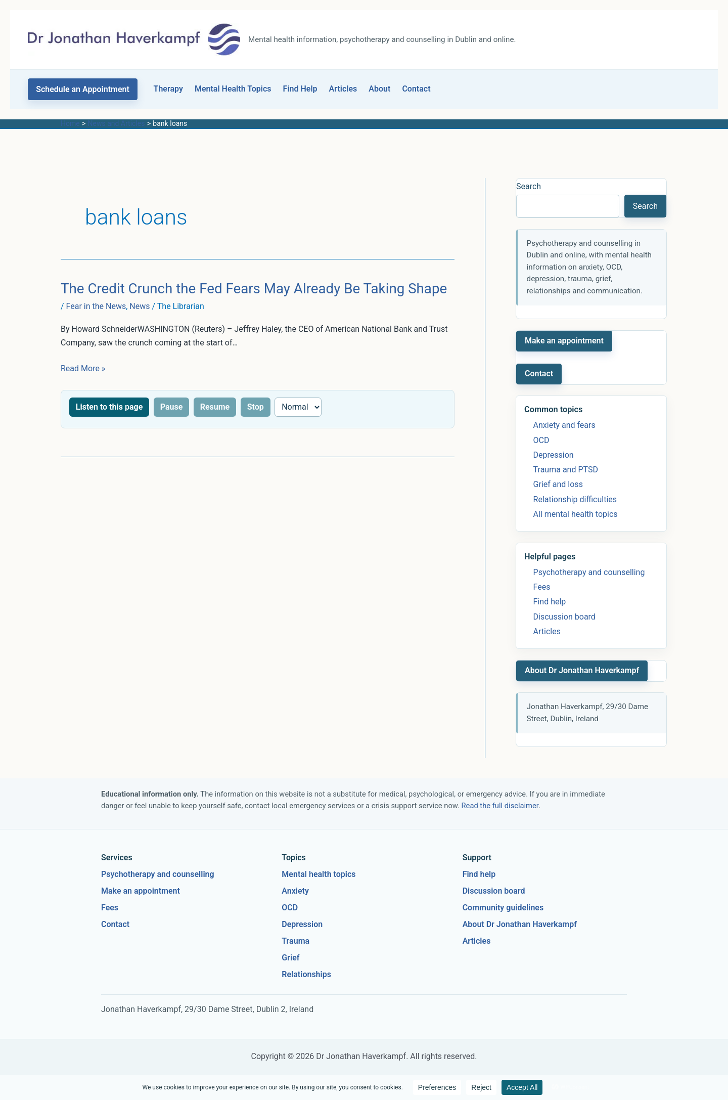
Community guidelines (503, 907)
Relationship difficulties (575, 499)
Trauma (295, 941)
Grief (290, 957)
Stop (255, 407)
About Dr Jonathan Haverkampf (582, 670)
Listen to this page (109, 407)
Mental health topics (318, 874)
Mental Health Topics (233, 89)
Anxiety (295, 891)
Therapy (168, 89)
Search (528, 186)
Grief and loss (558, 484)
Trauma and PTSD (565, 469)
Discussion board (564, 617)
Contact (416, 89)
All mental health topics (575, 514)
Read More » (83, 368)
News (139, 306)
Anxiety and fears (564, 425)
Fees (542, 587)
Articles (343, 89)
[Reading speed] (298, 407)
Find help (549, 601)
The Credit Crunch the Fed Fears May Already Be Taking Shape (254, 288)
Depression (553, 455)
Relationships (306, 974)
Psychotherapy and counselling (589, 572)
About (379, 89)
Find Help (300, 89)
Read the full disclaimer (500, 805)
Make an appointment (564, 340)
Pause (171, 407)
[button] (83, 89)
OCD (541, 440)
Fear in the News (96, 306)
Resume (215, 407)
